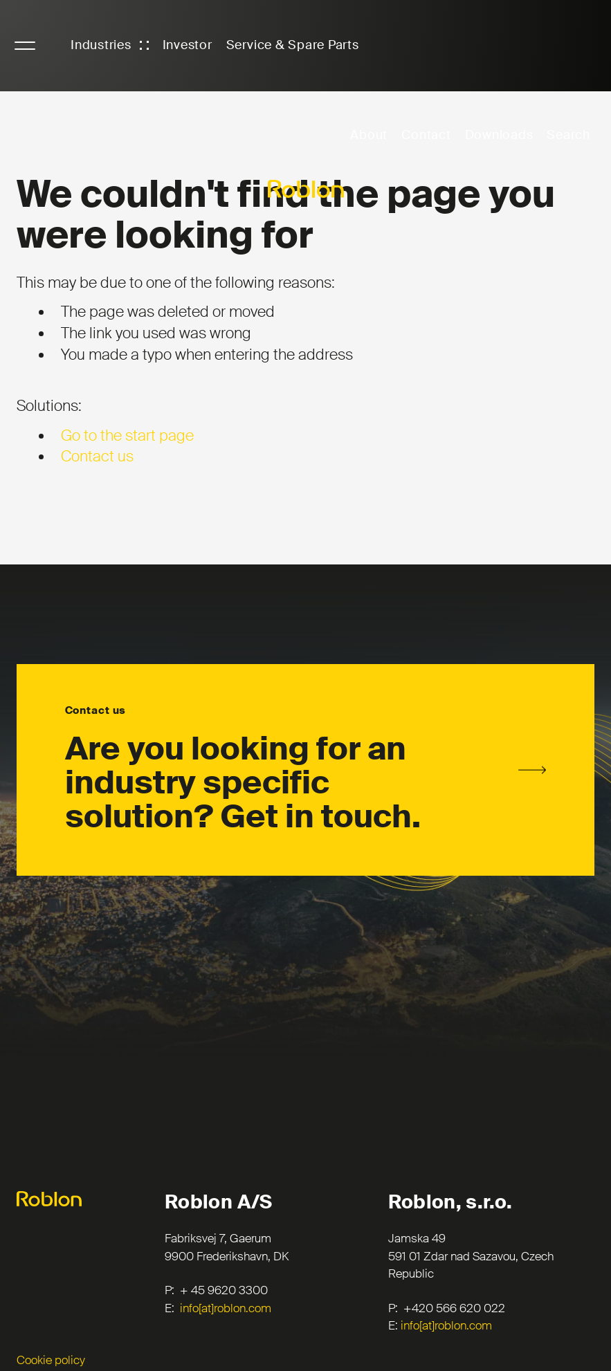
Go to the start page (127, 435)
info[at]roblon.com (225, 1308)
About (368, 135)
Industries (101, 45)
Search (568, 135)
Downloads (499, 135)
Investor (187, 45)
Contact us (97, 456)
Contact (425, 135)
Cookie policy (51, 1360)
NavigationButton (25, 45)
